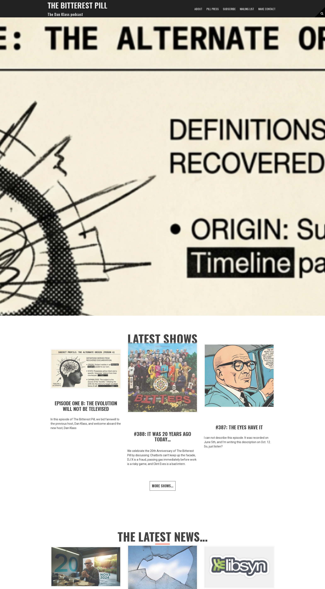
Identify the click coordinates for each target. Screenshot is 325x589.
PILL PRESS (212, 9)
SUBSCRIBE (229, 9)
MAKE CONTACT (266, 9)
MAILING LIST (247, 9)
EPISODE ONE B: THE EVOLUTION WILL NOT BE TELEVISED (86, 405)
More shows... (162, 485)
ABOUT (198, 9)
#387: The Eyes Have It (239, 427)
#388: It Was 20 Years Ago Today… (162, 436)
